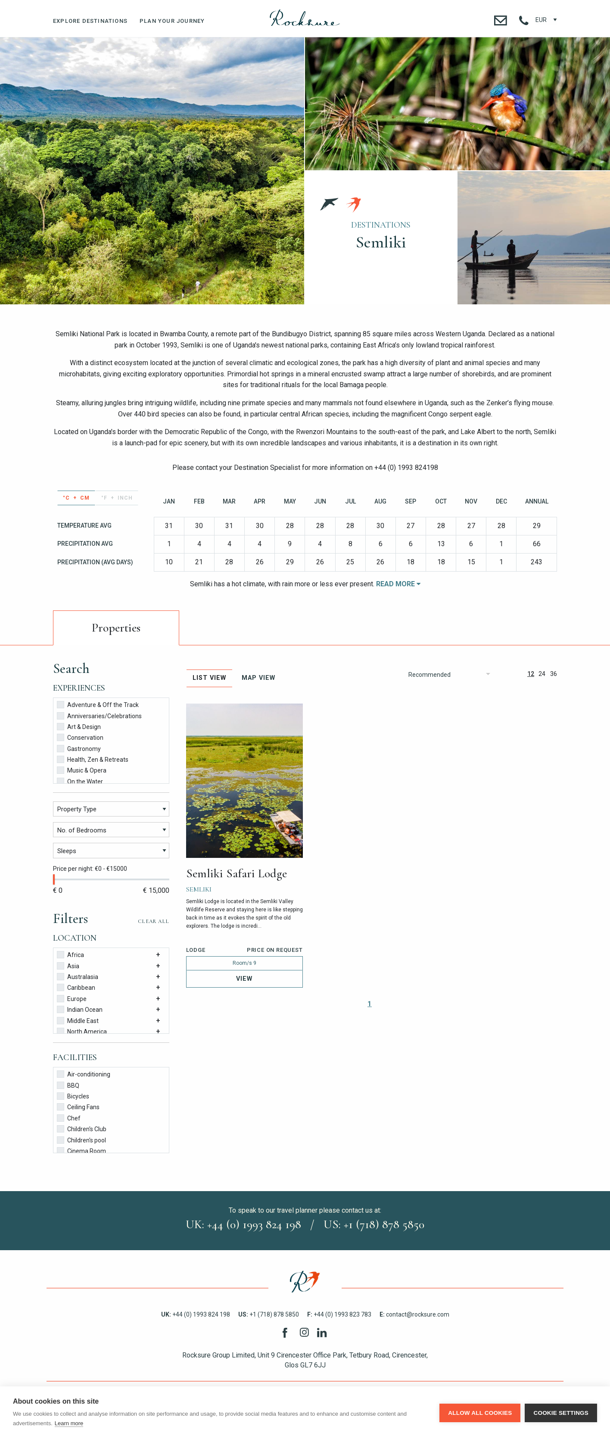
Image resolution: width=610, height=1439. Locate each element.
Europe (72, 998)
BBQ (68, 1085)
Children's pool (81, 1140)
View (244, 978)
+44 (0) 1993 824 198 (195, 1314)
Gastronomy (79, 748)
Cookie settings (560, 1413)
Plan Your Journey (172, 21)
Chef (69, 1118)
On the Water (80, 781)
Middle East (78, 1020)
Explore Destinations (90, 21)
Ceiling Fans (78, 1106)
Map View (258, 678)
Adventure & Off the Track (98, 704)
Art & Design (79, 726)
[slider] (54, 879)
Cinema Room (81, 1150)
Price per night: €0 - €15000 (90, 868)
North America (82, 1031)
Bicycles (73, 1096)
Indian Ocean (80, 1009)
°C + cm (76, 498)
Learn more (69, 1423)
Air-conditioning (83, 1074)
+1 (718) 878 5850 (268, 1314)
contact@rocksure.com (414, 1314)
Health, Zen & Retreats (92, 759)
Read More (398, 584)
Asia (68, 965)
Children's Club (81, 1128)
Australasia (77, 976)
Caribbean (76, 987)
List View (209, 678)
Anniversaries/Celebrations (99, 715)
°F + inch (117, 498)
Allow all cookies (480, 1413)
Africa (70, 954)
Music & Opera (81, 770)
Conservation (80, 737)
